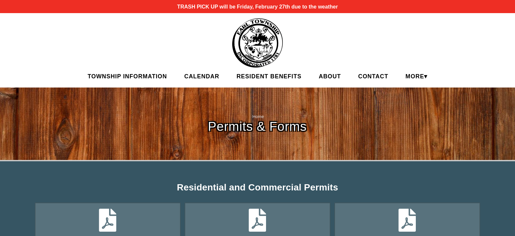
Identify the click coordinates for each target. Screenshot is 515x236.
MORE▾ (417, 76)
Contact (373, 76)
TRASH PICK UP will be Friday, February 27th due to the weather (257, 7)
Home (258, 116)
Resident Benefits (269, 76)
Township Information (127, 76)
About (330, 76)
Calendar (201, 76)
